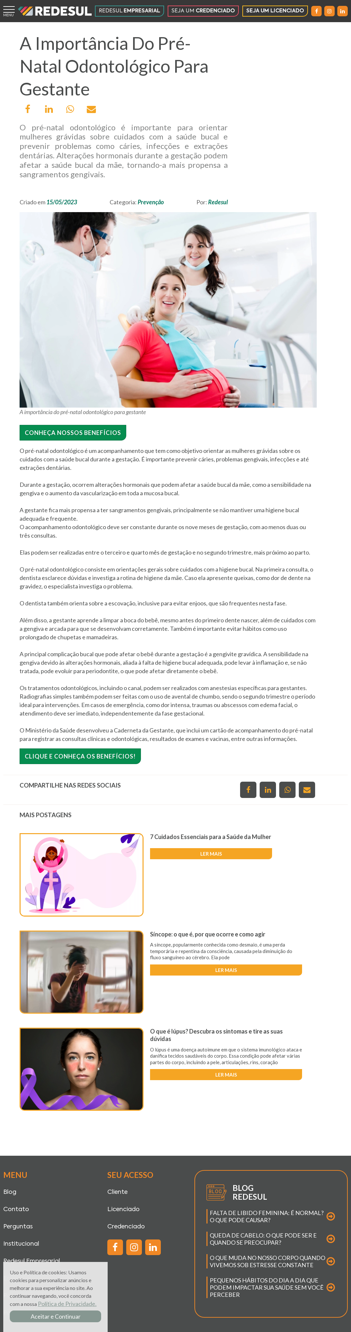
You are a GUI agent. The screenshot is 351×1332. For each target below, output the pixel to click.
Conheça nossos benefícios (73, 432)
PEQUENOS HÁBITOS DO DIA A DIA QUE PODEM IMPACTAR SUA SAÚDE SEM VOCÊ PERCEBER (267, 1287)
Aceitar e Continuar (56, 1316)
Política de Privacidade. (67, 1303)
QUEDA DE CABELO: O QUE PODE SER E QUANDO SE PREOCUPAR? (263, 1239)
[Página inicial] (55, 11)
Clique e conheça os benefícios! (80, 756)
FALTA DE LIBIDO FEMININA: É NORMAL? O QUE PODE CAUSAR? (267, 1216)
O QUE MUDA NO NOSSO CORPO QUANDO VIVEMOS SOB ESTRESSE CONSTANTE (267, 1261)
